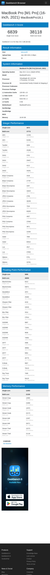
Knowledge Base (32, 553)
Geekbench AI (6, 556)
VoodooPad (5, 559)
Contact (29, 559)
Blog (3, 572)
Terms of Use (31, 564)
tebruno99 (24, 52)
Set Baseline (7, 443)
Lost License (31, 556)
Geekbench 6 (6, 553)
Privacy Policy (31, 561)
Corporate (30, 572)
